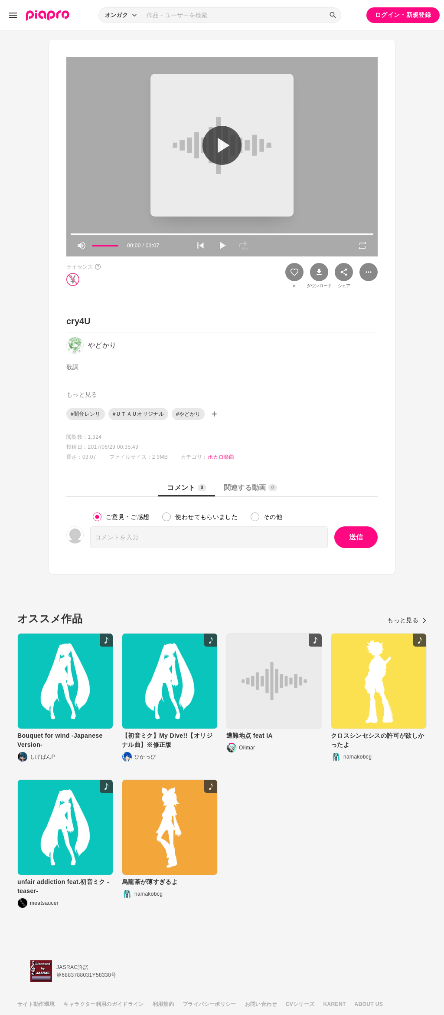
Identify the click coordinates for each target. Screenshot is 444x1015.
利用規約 (163, 1004)
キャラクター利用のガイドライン (103, 1004)
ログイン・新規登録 (403, 14)
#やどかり (188, 414)
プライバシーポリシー (209, 1004)
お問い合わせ (261, 1004)
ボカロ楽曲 (221, 457)
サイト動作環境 (36, 1004)
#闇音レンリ (86, 414)
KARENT (334, 1004)
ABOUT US (369, 1004)
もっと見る (407, 620)
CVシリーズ (300, 1004)
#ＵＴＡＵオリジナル (138, 414)
